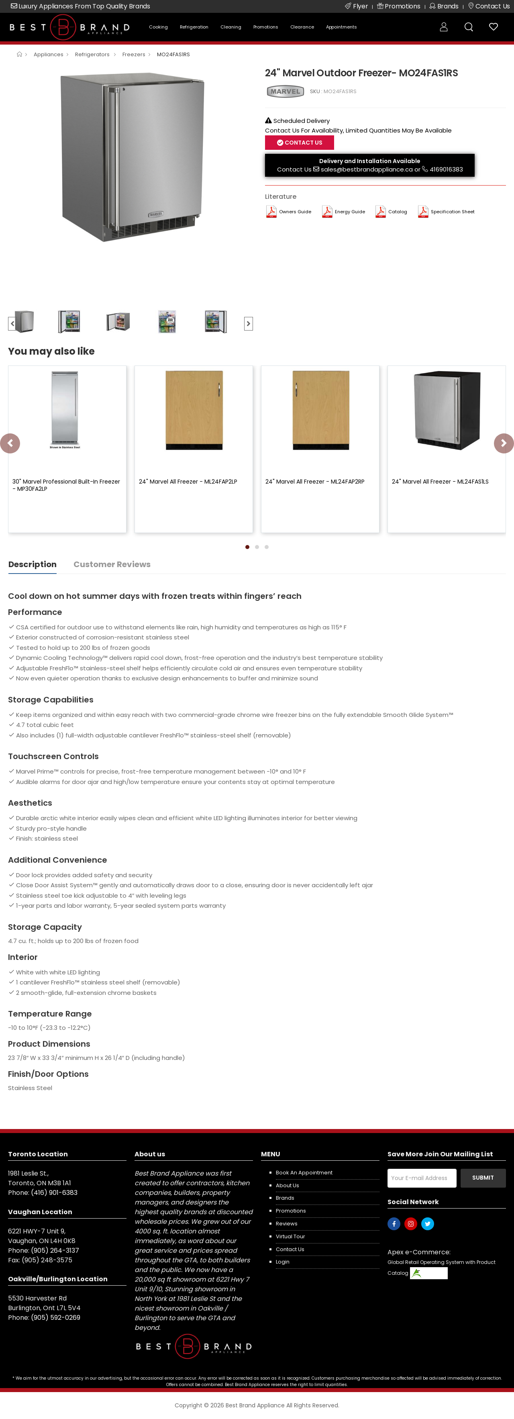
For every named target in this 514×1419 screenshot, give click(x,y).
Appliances (48, 54)
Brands (285, 1198)
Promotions (265, 27)
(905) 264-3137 (55, 1250)
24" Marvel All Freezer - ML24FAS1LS (440, 482)
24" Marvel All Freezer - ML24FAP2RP (315, 482)
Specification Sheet (453, 211)
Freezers (133, 54)
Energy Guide (350, 211)
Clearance (302, 27)
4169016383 (446, 169)
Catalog (397, 211)
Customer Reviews (112, 564)
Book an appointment (304, 1172)
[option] (130, 157)
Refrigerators (93, 54)
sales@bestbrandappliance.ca (367, 169)
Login (283, 1262)
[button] (247, 547)
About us (287, 1185)
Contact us (290, 1249)
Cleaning (230, 27)
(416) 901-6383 (54, 1192)
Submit (483, 1178)
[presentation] (10, 443)
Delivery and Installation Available (369, 161)
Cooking (158, 27)
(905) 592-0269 (55, 1317)
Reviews (287, 1223)
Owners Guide (295, 211)
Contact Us (303, 143)
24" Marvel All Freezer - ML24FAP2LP (188, 482)
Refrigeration (194, 27)
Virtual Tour (290, 1236)
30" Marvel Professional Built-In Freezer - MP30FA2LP (66, 485)
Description (32, 564)
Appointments (341, 27)
